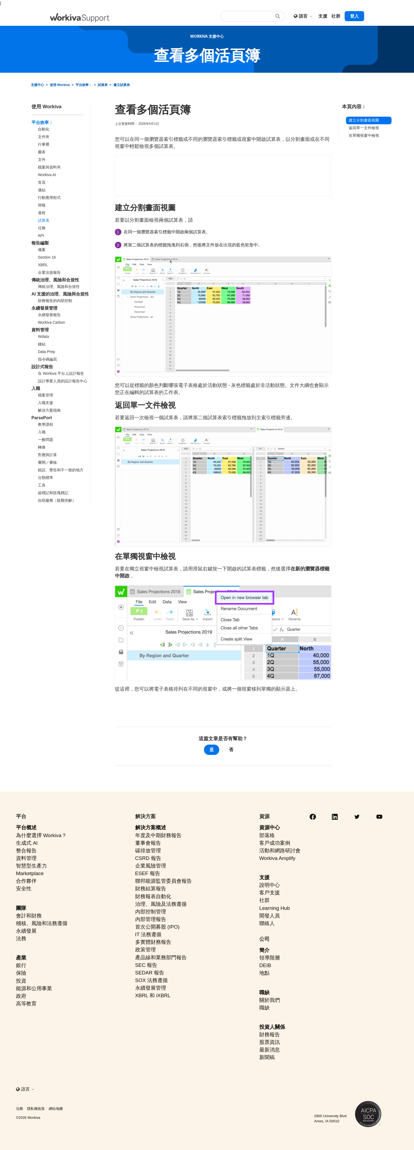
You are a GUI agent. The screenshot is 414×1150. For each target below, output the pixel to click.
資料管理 (40, 330)
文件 (42, 159)
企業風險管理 (150, 866)
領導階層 (269, 958)
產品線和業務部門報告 (161, 957)
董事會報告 (148, 843)
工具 (42, 485)
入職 (35, 388)
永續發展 (26, 931)
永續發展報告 (49, 315)
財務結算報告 (150, 888)
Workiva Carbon (51, 322)
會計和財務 (29, 916)
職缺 (264, 992)
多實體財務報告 (153, 942)
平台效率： (84, 85)
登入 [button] (354, 16)
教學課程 (45, 424)
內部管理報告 (150, 919)
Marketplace (30, 873)
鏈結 (42, 344)
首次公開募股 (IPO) (157, 927)
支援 (264, 877)
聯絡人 (267, 923)
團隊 (21, 908)
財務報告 (269, 1034)
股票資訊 (269, 1042)
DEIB (265, 965)
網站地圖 (56, 1109)
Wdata (43, 336)
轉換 (42, 447)
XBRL (43, 265)
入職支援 (45, 403)
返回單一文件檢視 (364, 128)
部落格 (267, 835)
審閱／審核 (47, 462)
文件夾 (43, 137)
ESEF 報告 (147, 873)
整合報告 (26, 850)
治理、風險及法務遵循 (161, 904)
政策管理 (145, 949)
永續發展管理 (44, 308)
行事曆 (43, 144)
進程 (42, 213)
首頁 (42, 182)
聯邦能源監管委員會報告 (163, 881)
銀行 (21, 965)
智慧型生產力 (31, 866)
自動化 (43, 129)
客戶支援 (269, 892)
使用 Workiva (60, 85)
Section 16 (47, 257)
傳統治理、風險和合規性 (55, 280)
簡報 (42, 205)
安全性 (23, 888)
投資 (21, 981)
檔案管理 (45, 395)
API (41, 235)
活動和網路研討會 (279, 850)
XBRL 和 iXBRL (153, 995)
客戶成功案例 (274, 843)
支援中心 (37, 85)
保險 (21, 973)
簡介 (264, 950)
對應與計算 (47, 455)
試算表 (103, 85)
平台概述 (26, 827)
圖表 (42, 152)
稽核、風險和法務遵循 (41, 923)
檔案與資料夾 (49, 167)
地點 (264, 973)
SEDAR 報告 (149, 973)
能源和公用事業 (34, 988)
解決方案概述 (150, 827)
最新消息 (269, 1050)
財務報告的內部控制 (55, 300)
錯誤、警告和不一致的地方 (60, 470)
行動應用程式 (49, 197)
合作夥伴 (26, 881)
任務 (42, 228)
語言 (305, 16)
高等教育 (26, 1003)
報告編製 (40, 243)
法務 (21, 938)
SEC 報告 (146, 965)
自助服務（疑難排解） (57, 500)
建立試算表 (122, 85)
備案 (42, 249)
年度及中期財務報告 (158, 835)
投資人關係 (272, 1027)
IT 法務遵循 (148, 934)
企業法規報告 (49, 272)
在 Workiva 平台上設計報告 (61, 373)
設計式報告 (42, 366)
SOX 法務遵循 (151, 980)
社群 (264, 900)
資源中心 (269, 827)
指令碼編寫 (47, 359)
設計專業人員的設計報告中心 (62, 381)
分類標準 (45, 477)
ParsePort (41, 417)
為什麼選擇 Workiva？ (41, 835)
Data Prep (46, 352)
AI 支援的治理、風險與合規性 (60, 294)
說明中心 (269, 885)
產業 (21, 958)
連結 (42, 190)
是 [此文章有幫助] (211, 749)
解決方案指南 (49, 410)
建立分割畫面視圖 (364, 120)
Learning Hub (274, 908)
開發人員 (269, 916)
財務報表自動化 (153, 896)
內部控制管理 (150, 911)
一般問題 (45, 439)
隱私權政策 (36, 1109)
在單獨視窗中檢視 (364, 135)
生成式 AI (27, 843)
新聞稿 (267, 1057)
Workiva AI (47, 175)
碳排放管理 (148, 850)
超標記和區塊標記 (53, 493)
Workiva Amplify (277, 858)
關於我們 (269, 1000)
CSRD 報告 (148, 858)
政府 (21, 996)
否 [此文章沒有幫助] (231, 749)
